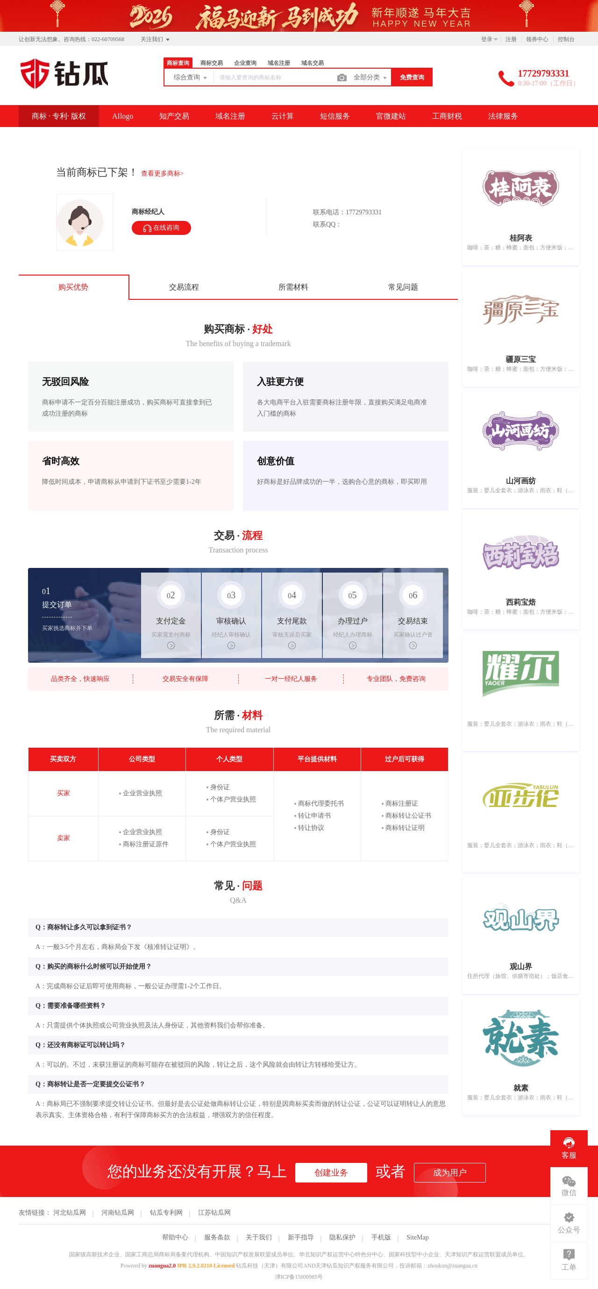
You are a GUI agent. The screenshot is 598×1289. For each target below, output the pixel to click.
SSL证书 (46, 138)
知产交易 (174, 116)
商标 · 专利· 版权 (59, 116)
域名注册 (279, 63)
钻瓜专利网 (166, 1212)
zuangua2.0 (162, 1265)
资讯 (149, 138)
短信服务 (335, 116)
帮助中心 (175, 1237)
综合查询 (191, 78)
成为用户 (450, 1172)
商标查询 (178, 63)
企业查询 (245, 63)
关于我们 (259, 1237)
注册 (511, 39)
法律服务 (503, 116)
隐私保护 (342, 1237)
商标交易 (211, 63)
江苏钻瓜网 (214, 1212)
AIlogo (122, 116)
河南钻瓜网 (117, 1212)
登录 (486, 39)
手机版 (381, 1237)
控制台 (566, 39)
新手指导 (301, 1237)
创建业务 (331, 1172)
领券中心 (537, 39)
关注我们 (156, 40)
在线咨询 (161, 228)
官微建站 (391, 116)
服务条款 (217, 1237)
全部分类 (371, 78)
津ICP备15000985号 (299, 1277)
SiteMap (417, 1237)
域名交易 (312, 63)
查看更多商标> (162, 173)
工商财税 (447, 116)
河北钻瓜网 (69, 1212)
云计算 (282, 116)
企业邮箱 (101, 138)
